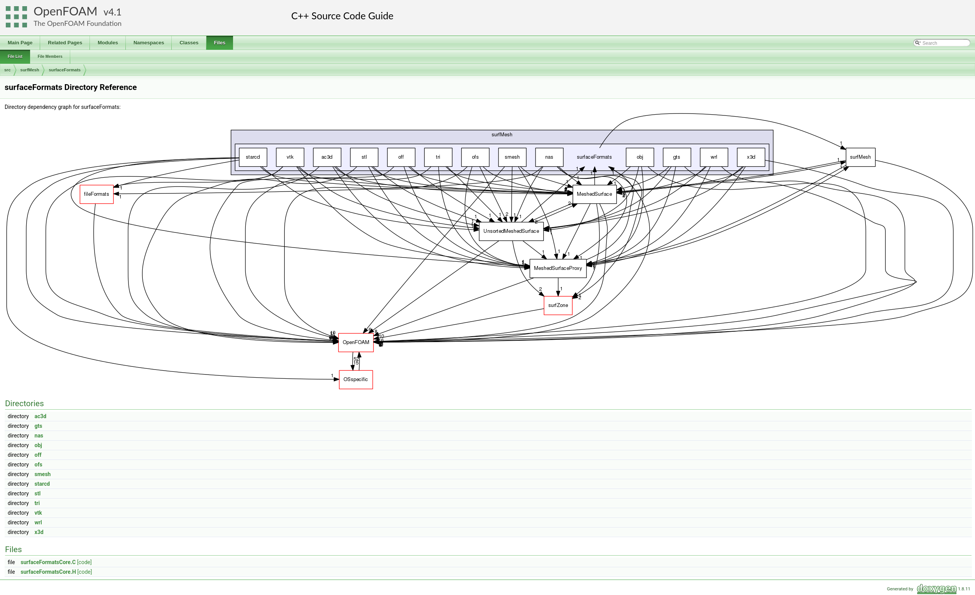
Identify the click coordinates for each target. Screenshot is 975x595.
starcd (42, 484)
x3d (39, 532)
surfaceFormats (65, 70)
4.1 (115, 11)
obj (38, 445)
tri (37, 503)
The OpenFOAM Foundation (78, 23)
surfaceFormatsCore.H (48, 572)
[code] (84, 562)
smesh (43, 474)
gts (38, 426)
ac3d (41, 416)
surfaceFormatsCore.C (48, 562)
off (38, 455)
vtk (38, 513)
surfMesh (29, 70)
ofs (38, 464)
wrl (38, 522)
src (7, 70)
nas (39, 435)
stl (38, 493)
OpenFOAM (66, 11)
